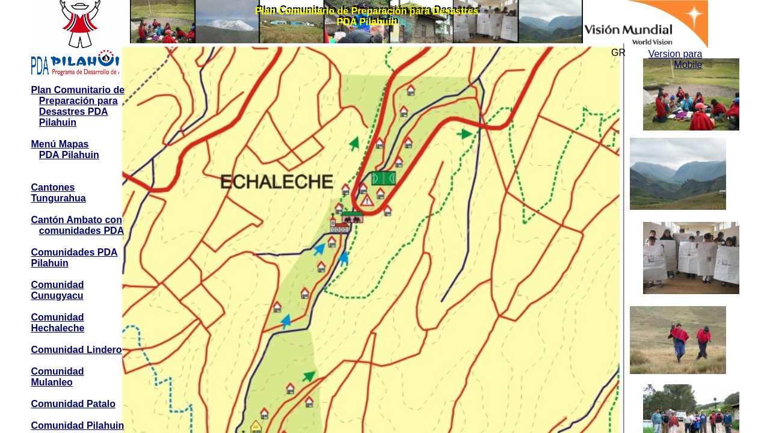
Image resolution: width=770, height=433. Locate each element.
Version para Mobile (675, 59)
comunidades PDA (81, 231)
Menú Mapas (60, 144)
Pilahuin (57, 122)
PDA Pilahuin (69, 155)
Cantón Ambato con (76, 220)
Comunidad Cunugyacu (57, 290)
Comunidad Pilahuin (78, 425)
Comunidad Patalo (73, 404)
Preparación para (78, 101)
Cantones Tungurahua (58, 192)
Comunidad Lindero (76, 350)
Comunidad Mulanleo (57, 376)
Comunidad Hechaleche (58, 322)
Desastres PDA (73, 111)
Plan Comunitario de (78, 90)
